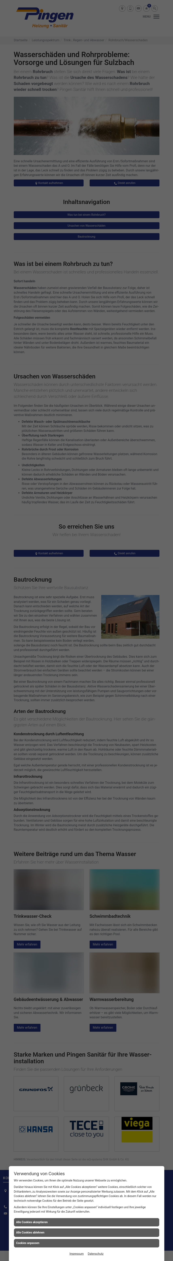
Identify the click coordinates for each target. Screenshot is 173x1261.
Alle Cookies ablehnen (30, 1232)
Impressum (76, 1253)
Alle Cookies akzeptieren (32, 1222)
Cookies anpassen (27, 1243)
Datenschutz (96, 1253)
